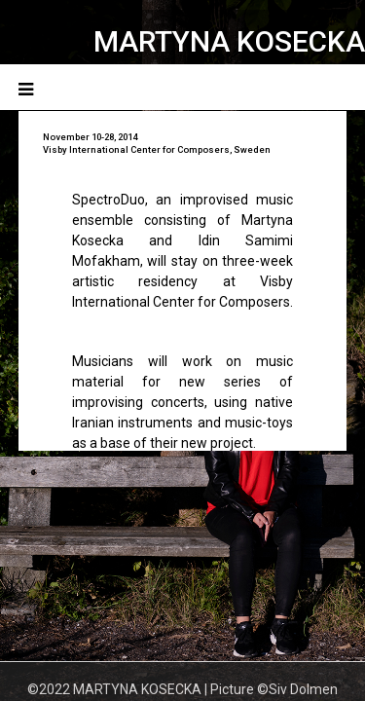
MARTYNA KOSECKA (229, 41)
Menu (328, 87)
